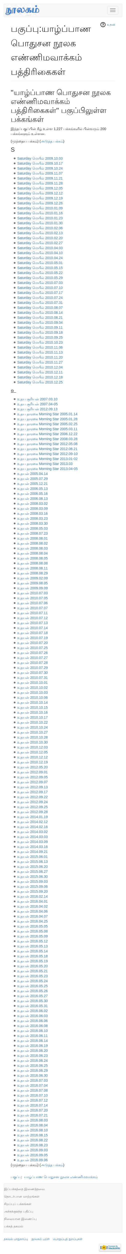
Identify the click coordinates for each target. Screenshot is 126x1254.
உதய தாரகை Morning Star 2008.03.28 (47, 439)
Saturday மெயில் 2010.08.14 (40, 313)
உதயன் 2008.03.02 (32, 504)
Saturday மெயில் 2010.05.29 (40, 278)
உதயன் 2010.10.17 (32, 717)
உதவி (111, 24)
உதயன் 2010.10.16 (32, 712)
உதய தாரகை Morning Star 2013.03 (44, 464)
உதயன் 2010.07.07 (32, 608)
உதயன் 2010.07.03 (32, 593)
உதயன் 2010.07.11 (32, 613)
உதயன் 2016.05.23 (32, 976)
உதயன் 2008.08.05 (32, 558)
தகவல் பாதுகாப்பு (16, 1239)
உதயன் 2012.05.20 (32, 767)
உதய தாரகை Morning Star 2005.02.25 (47, 424)
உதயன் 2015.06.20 (32, 867)
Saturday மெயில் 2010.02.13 (40, 233)
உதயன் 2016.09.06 (32, 1160)
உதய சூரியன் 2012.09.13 (37, 409)
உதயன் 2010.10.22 (32, 722)
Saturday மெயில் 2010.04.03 (40, 248)
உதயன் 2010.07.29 (32, 668)
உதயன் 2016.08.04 (32, 1125)
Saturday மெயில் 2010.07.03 (40, 283)
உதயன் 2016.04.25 (32, 921)
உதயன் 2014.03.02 (32, 832)
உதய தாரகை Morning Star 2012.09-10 (47, 454)
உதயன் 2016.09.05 (32, 1155)
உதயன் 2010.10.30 (32, 742)
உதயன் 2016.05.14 (32, 951)
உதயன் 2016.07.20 (32, 1110)
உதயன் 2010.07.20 (32, 643)
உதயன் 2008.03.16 (32, 513)
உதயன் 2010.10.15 (32, 707)
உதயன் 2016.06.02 (32, 1011)
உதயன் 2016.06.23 (32, 1056)
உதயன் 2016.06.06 (32, 1021)
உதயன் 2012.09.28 (32, 812)
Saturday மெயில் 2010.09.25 (40, 337)
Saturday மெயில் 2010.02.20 (40, 238)
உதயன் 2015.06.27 (32, 872)
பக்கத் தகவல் (13, 1226)
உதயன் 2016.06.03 (32, 1016)
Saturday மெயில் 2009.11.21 (40, 178)
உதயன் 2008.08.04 (32, 553)
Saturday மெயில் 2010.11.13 (40, 352)
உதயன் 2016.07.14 (32, 1105)
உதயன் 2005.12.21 (32, 484)
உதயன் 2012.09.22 (32, 797)
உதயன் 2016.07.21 (32, 1115)
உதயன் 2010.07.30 (32, 673)
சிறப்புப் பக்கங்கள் (18, 1204)
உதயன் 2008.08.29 (32, 573)
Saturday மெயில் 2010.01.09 (40, 208)
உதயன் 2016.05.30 (32, 1001)
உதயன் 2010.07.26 (32, 653)
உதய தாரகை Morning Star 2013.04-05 (47, 469)
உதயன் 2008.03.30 (32, 523)
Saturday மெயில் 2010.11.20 (40, 357)
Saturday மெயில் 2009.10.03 (40, 158)
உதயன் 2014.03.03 (32, 837)
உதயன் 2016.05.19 (32, 961)
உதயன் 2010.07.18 (32, 633)
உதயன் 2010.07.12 (32, 618)
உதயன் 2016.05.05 (32, 926)
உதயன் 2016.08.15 (32, 1135)
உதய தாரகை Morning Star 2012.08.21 (47, 449)
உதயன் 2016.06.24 (32, 1061)
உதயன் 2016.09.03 (32, 1150)
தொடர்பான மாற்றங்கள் (22, 1196)
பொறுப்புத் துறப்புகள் (67, 1239)
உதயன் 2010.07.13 (32, 623)
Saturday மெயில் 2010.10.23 (40, 342)
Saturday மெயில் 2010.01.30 (40, 223)
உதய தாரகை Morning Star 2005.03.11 (47, 429)
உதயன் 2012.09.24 (32, 802)
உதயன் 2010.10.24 (32, 727)
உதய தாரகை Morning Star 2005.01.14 (47, 414)
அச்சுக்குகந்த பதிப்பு (18, 1211)
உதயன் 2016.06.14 (32, 1041)
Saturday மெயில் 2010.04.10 (40, 253)
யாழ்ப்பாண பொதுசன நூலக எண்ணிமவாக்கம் (61, 1177)
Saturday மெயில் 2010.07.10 (40, 288)
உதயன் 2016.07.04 (32, 1085)
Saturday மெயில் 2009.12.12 (40, 193)
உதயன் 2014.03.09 (32, 842)
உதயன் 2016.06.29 (32, 1070)
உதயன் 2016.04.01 (32, 901)
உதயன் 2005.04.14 (32, 474)
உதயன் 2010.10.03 (32, 693)
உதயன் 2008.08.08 (32, 563)
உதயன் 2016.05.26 (32, 991)
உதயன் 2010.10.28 (32, 737)
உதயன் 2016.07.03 (32, 1080)
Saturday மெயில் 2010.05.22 (40, 273)
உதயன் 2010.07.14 (32, 628)
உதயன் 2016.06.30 (32, 1075)
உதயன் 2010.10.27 (32, 732)
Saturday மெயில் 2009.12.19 (40, 198)
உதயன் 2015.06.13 (32, 862)
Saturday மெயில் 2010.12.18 (40, 377)
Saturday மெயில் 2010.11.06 (40, 347)
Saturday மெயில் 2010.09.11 (40, 327)
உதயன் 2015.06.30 (32, 877)
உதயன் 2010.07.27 (32, 658)
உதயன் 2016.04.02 (32, 906)
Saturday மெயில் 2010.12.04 (40, 367)
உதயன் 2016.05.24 (32, 981)
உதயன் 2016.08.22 (32, 1140)
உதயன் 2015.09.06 (32, 886)
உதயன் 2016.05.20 (32, 966)
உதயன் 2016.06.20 (32, 1051)
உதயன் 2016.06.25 (32, 1066)
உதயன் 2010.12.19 (32, 762)
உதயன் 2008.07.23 (32, 533)
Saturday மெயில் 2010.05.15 (40, 268)
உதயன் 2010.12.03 (32, 747)
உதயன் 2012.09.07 (32, 782)
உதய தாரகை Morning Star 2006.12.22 (47, 434)
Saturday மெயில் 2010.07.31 (40, 303)
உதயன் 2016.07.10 (32, 1095)
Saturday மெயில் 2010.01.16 (40, 213)
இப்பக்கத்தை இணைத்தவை (24, 1189)
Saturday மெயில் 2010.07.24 (40, 298)
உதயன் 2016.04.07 (32, 916)
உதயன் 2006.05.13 (32, 489)
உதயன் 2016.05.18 (32, 956)
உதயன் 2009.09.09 (32, 588)
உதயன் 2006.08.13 (32, 499)
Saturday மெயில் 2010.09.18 (40, 332)
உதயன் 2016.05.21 (32, 971)
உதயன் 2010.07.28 (32, 663)
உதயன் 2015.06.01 (32, 857)
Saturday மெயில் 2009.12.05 (40, 188)
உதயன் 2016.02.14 (32, 896)
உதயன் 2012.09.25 (32, 807)
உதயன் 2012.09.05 (32, 777)
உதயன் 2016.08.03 (32, 1120)
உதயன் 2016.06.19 (32, 1046)
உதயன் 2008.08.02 (32, 543)
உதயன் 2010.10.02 (32, 688)
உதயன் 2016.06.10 (32, 1031)
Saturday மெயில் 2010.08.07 (40, 308)
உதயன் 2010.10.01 (32, 683)
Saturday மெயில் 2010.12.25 (40, 382)
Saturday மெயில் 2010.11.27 (40, 362)
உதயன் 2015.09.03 (32, 881)
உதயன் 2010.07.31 (32, 678)
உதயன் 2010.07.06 (32, 603)
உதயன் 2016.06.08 (32, 1026)
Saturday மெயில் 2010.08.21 (40, 318)
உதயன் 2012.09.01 (32, 772)
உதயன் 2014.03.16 (32, 847)
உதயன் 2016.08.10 (32, 1130)
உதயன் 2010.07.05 (32, 598)
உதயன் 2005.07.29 (32, 479)
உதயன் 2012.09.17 (32, 792)
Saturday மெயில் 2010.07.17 (40, 293)
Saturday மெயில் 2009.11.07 (40, 173)
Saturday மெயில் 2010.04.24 (40, 258)
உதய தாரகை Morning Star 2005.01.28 (47, 419)
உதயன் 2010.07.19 (32, 638)
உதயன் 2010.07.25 (32, 648)
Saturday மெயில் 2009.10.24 (40, 168)
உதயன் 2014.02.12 (32, 822)
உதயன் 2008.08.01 (32, 538)
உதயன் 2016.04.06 (32, 911)
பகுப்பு (16, 1177)
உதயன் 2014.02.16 (32, 827)
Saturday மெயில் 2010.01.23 (40, 218)
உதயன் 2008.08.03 (32, 548)
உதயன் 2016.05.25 (32, 986)
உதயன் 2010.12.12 (32, 757)
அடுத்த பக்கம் (52, 141)
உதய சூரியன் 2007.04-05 (37, 404)
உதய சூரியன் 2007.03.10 (37, 399)
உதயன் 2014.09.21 (32, 852)
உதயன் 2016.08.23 (32, 1145)
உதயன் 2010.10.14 (32, 702)
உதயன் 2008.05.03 (32, 528)
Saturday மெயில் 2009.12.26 (40, 203)
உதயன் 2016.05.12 (32, 941)
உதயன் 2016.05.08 (32, 931)
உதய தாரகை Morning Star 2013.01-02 (47, 459)
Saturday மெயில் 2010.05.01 (40, 263)
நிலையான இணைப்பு (20, 1219)
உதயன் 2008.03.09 (32, 509)
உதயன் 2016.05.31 (32, 1006)
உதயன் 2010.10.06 (32, 697)
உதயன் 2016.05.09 (32, 936)
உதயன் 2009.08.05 (32, 583)
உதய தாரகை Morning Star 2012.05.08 (47, 444)
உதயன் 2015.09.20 (32, 891)
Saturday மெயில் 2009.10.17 (40, 163)
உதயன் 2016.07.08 (32, 1090)
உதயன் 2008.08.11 (32, 568)
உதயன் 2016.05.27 (32, 996)
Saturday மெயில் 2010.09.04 (40, 323)
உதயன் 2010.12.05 (32, 752)
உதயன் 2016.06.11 (32, 1036)
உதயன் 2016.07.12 (32, 1100)
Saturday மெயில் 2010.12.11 (40, 372)
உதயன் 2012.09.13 (32, 787)
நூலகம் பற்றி (40, 1239)
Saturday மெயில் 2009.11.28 (40, 183)
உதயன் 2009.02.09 (32, 578)
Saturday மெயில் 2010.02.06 (40, 228)
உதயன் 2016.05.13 (32, 946)
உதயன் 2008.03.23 (32, 518)
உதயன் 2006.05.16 (32, 494)
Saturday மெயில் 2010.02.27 (40, 243)
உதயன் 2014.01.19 (32, 817)
